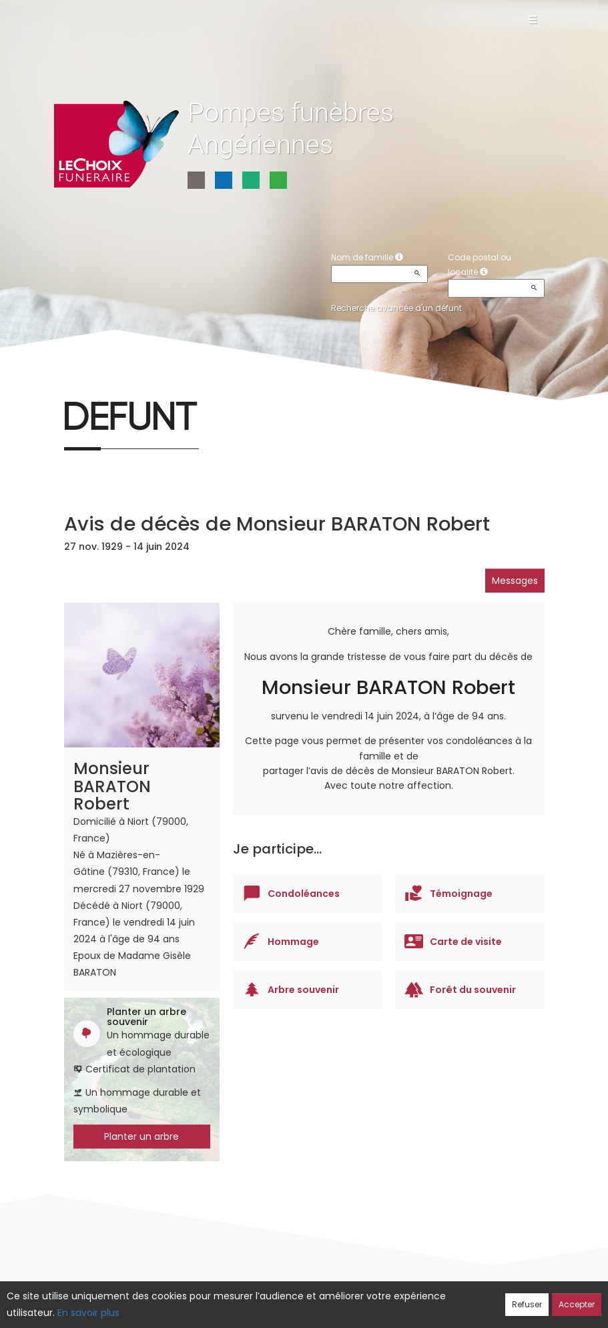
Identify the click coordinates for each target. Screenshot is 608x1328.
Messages (515, 580)
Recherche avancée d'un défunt (396, 308)
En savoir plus (88, 1312)
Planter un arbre (141, 1136)
